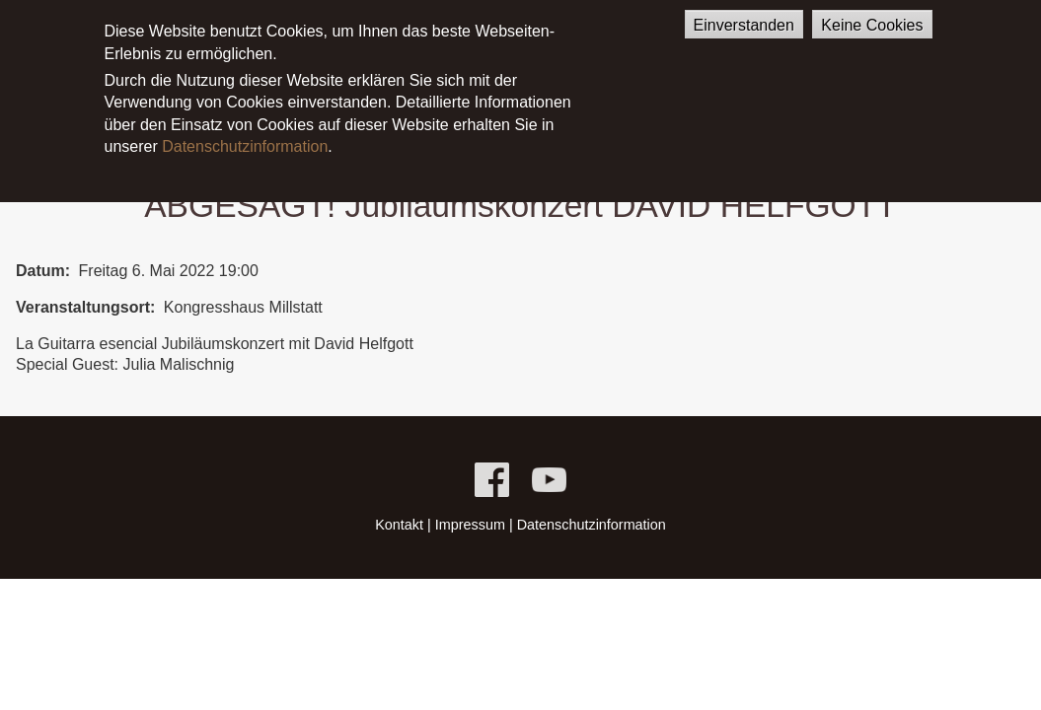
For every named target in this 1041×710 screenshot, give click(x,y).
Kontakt (399, 524)
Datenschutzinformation (245, 130)
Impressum (470, 524)
